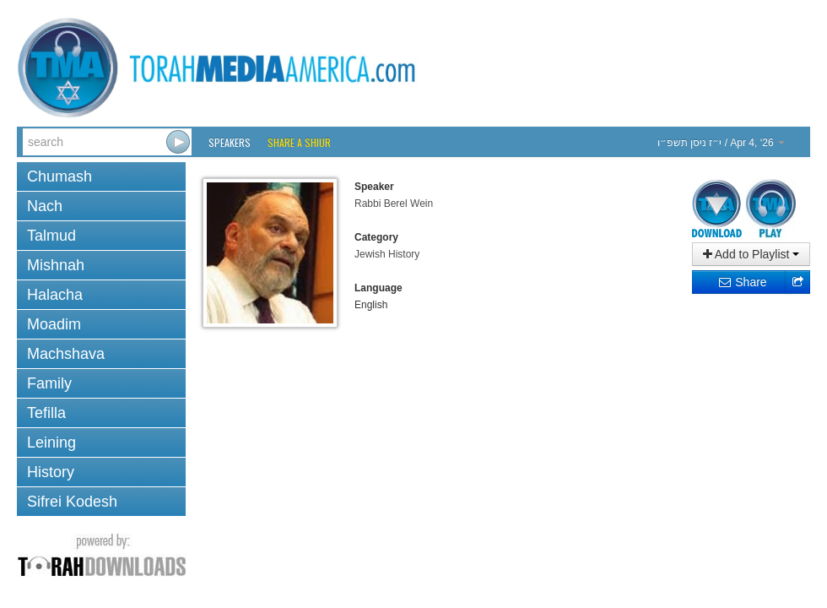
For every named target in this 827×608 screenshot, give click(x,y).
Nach (44, 206)
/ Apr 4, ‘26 (721, 143)
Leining (51, 442)
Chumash (59, 176)
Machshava (66, 353)
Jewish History (386, 254)
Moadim (54, 324)
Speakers (229, 142)
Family (49, 383)
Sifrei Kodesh (72, 501)
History (50, 472)
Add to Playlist (751, 254)
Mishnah (55, 265)
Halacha (55, 294)
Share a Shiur (299, 142)
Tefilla (46, 412)
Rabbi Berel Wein (393, 203)
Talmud (51, 235)
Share (742, 282)
